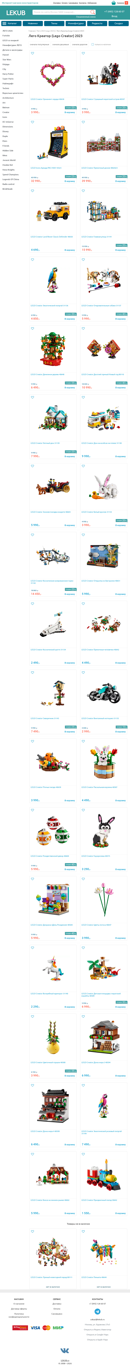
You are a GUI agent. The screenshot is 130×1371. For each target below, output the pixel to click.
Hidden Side (8, 150)
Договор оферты (19, 1309)
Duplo (5, 136)
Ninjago (6, 64)
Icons (5, 117)
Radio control (8, 184)
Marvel (6, 55)
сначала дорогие (79, 44)
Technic (6, 88)
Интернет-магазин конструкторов (20, 3)
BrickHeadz (8, 189)
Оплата (65, 3)
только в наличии (103, 44)
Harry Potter (8, 74)
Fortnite (6, 35)
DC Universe (8, 122)
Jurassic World (9, 160)
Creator (6, 112)
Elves (5, 141)
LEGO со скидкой (11, 40)
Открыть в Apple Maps (97, 1339)
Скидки (119, 23)
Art (4, 102)
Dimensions (8, 126)
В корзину (70, 112)
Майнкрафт (8, 83)
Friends (6, 146)
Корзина (120, 3)
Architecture (8, 98)
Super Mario (8, 79)
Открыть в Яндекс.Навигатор (97, 1329)
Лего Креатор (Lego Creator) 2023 (70, 31)
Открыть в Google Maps (97, 1334)
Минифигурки (76, 23)
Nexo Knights (9, 170)
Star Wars (7, 59)
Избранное (92, 3)
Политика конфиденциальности (19, 1315)
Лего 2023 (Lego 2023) (46, 31)
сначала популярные (39, 44)
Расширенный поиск (86, 16)
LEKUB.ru (65, 1360)
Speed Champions (11, 174)
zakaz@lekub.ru (97, 1319)
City (4, 69)
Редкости (97, 23)
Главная (32, 31)
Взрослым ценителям (13, 93)
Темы (54, 23)
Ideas (5, 155)
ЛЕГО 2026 (8, 31)
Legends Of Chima (11, 179)
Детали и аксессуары (12, 50)
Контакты (82, 3)
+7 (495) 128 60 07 (97, 1304)
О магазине (18, 1304)
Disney (6, 131)
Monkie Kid (8, 165)
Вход (114, 16)
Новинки (33, 23)
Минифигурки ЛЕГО (12, 45)
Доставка (57, 3)
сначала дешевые (60, 44)
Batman (6, 107)
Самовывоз (73, 3)
